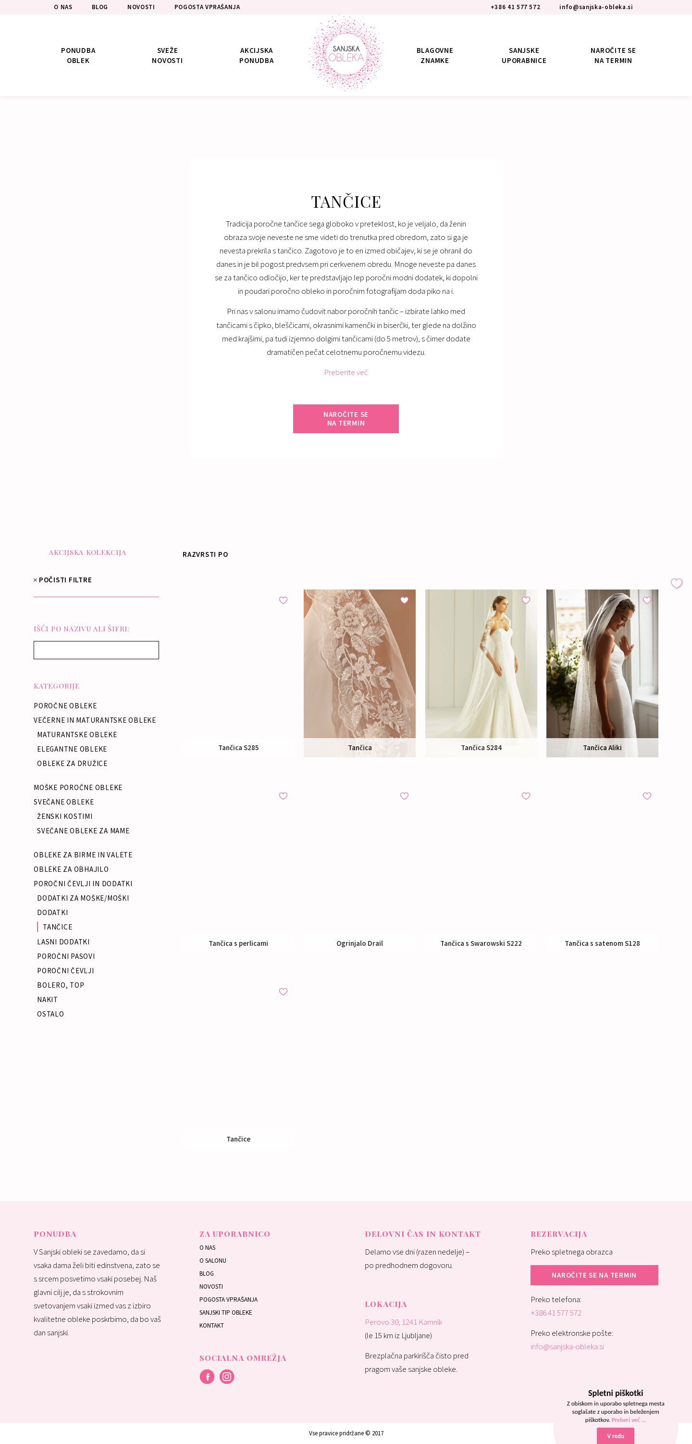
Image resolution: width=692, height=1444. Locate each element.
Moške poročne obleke (78, 787)
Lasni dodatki (63, 941)
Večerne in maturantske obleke (95, 720)
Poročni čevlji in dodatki (83, 883)
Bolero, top (60, 985)
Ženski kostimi (65, 816)
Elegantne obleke (72, 748)
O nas (207, 1247)
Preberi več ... (629, 1419)
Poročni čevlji (65, 970)
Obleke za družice (72, 763)
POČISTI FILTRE (96, 586)
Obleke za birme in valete (83, 854)
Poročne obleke (65, 705)
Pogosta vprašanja (228, 1299)
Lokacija (386, 1304)
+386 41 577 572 (556, 1312)
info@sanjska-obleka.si (567, 1346)
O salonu (212, 1260)
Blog (206, 1273)
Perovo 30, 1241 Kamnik (403, 1322)
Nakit (47, 999)
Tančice (57, 926)
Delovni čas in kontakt (423, 1234)
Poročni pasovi (66, 956)
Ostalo (50, 1013)
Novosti (211, 1286)
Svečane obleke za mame (83, 830)
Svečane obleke (64, 801)
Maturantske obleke (77, 734)
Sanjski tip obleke (225, 1312)
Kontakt (211, 1325)
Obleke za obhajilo (71, 869)
